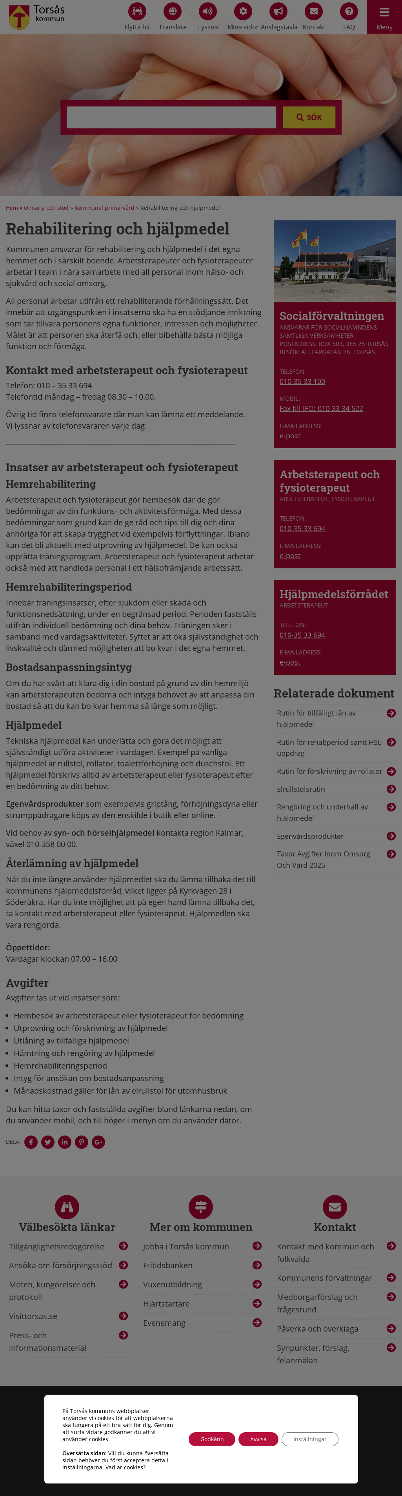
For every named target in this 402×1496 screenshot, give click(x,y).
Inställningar (310, 1439)
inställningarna (82, 1467)
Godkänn (212, 1439)
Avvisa (258, 1439)
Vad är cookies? (126, 1467)
